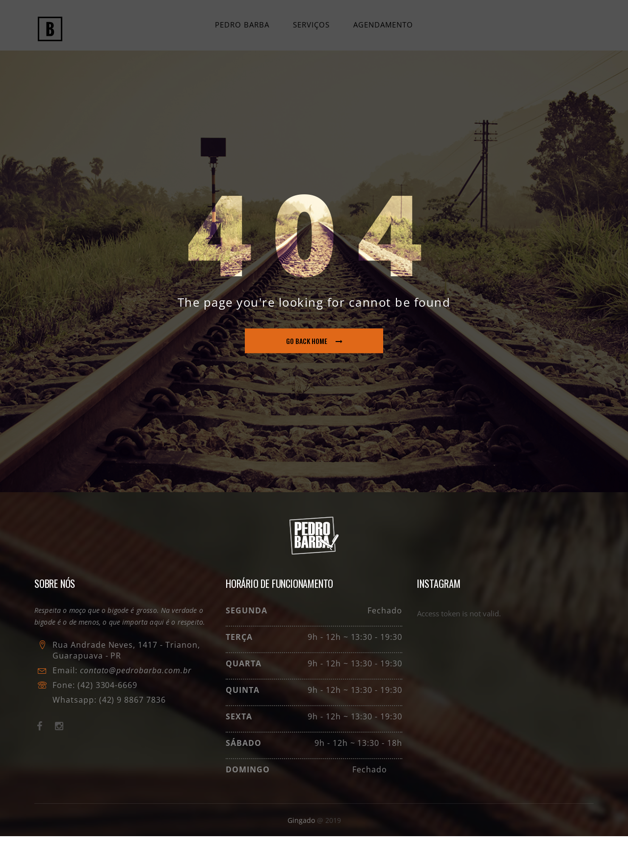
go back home (314, 349)
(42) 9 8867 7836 (131, 708)
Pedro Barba (243, 29)
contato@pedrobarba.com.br (135, 679)
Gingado (302, 829)
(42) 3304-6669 (107, 693)
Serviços (311, 29)
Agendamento (382, 29)
